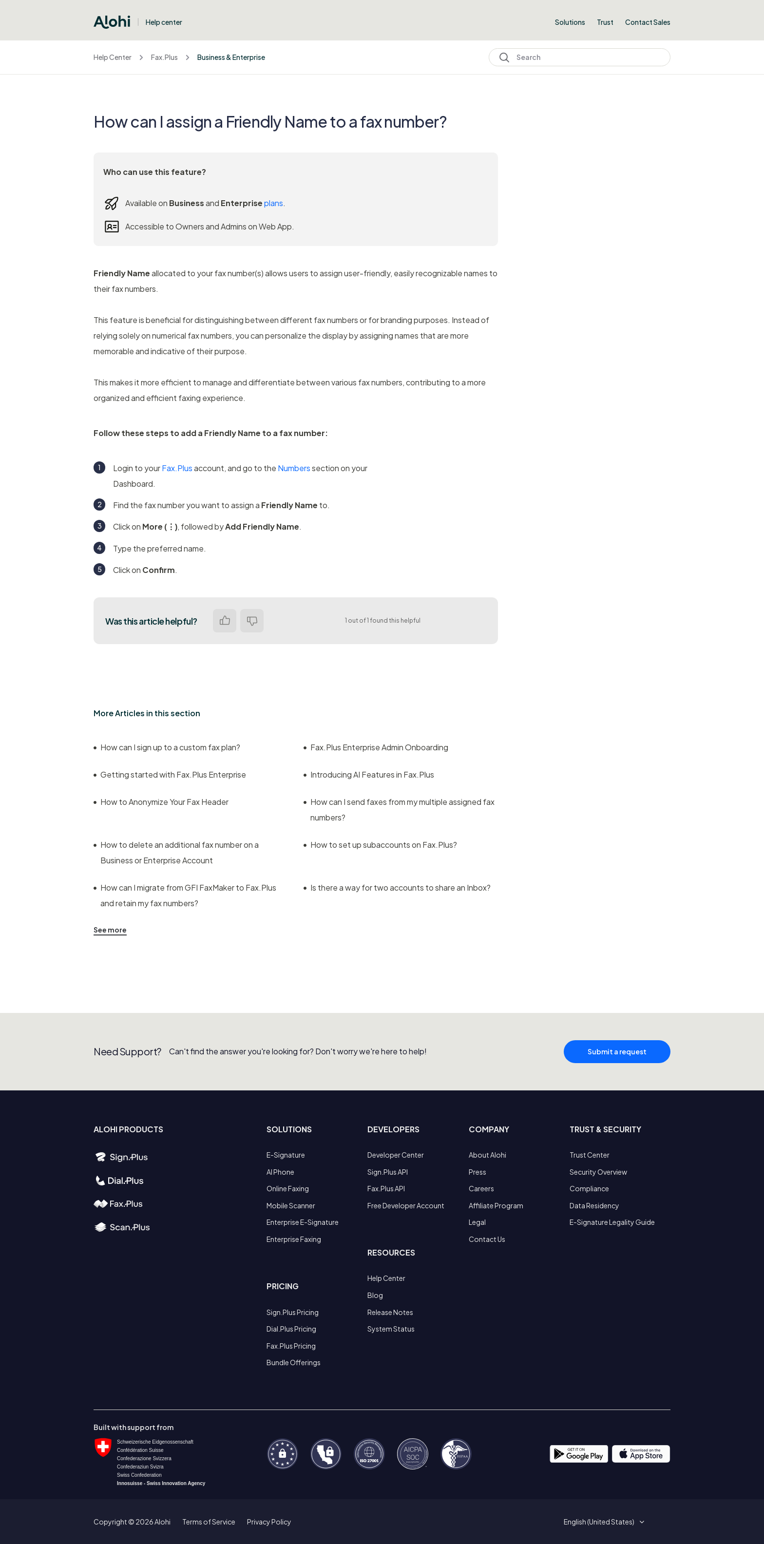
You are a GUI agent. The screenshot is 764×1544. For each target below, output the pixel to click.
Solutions (570, 22)
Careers (481, 1188)
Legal (477, 1222)
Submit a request (617, 1056)
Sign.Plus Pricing (293, 1312)
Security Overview (598, 1171)
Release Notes (390, 1312)
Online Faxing (288, 1188)
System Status (391, 1328)
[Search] (579, 57)
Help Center (113, 57)
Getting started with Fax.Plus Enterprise (170, 774)
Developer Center (395, 1154)
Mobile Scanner (291, 1205)
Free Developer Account (405, 1205)
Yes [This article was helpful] (224, 620)
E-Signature (286, 1154)
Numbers (294, 468)
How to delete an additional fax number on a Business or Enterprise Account (176, 852)
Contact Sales (647, 22)
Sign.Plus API (387, 1171)
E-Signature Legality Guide (612, 1222)
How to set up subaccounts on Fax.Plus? (380, 844)
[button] (602, 1521)
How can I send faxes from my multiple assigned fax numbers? (399, 809)
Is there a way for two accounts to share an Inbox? (397, 887)
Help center (164, 22)
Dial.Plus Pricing (291, 1328)
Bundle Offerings (294, 1362)
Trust (605, 22)
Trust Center (590, 1154)
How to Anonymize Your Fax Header (161, 802)
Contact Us (487, 1239)
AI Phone (280, 1171)
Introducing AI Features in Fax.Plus (369, 774)
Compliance (589, 1188)
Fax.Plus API (386, 1188)
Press (477, 1171)
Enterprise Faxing (294, 1239)
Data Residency (594, 1205)
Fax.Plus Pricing (291, 1345)
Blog (375, 1295)
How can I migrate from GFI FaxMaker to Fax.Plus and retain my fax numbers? (185, 895)
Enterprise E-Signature (303, 1222)
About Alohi (487, 1154)
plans (273, 203)
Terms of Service (208, 1521)
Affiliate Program (496, 1205)
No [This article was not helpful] (252, 620)
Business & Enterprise (231, 57)
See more (110, 929)
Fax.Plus (164, 57)
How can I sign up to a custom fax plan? (167, 747)
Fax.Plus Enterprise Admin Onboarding (376, 747)
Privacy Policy (269, 1521)
